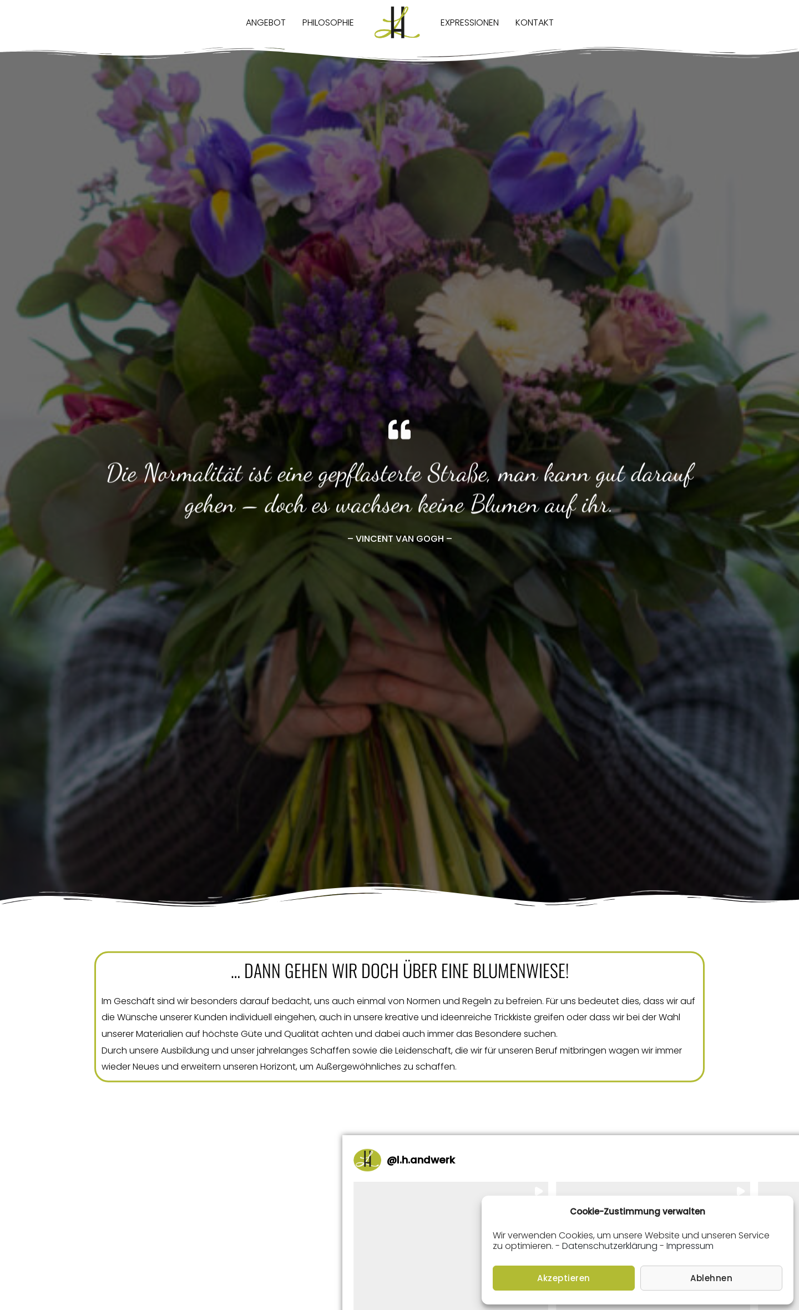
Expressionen (470, 22)
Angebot (266, 22)
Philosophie (328, 22)
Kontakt (534, 22)
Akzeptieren (563, 1278)
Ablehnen (711, 1278)
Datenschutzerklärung (610, 1246)
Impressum (690, 1246)
